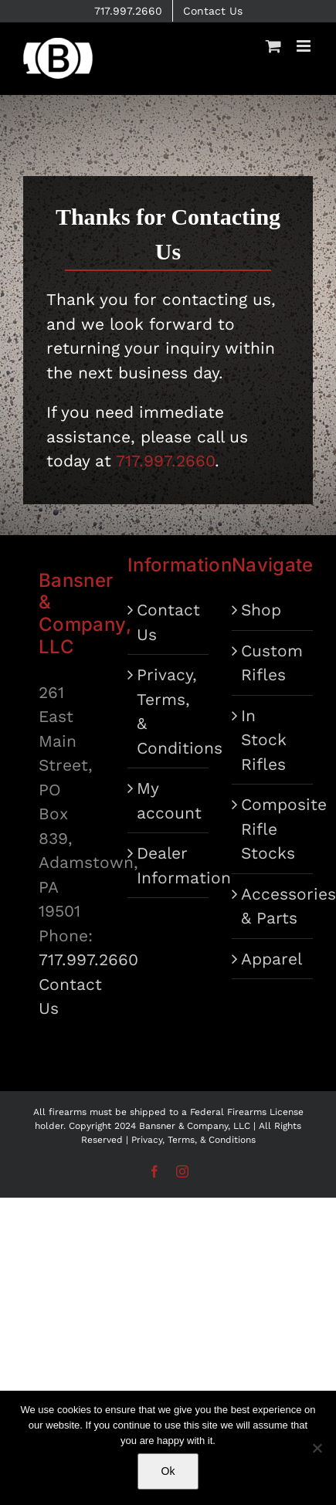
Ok (168, 1471)
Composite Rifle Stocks (273, 829)
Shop (261, 609)
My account (169, 800)
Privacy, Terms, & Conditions (169, 711)
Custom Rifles (272, 663)
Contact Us (168, 622)
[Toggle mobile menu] (305, 46)
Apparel (271, 958)
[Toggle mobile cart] (273, 46)
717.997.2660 (88, 959)
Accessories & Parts (273, 906)
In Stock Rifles (264, 740)
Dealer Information (169, 865)
